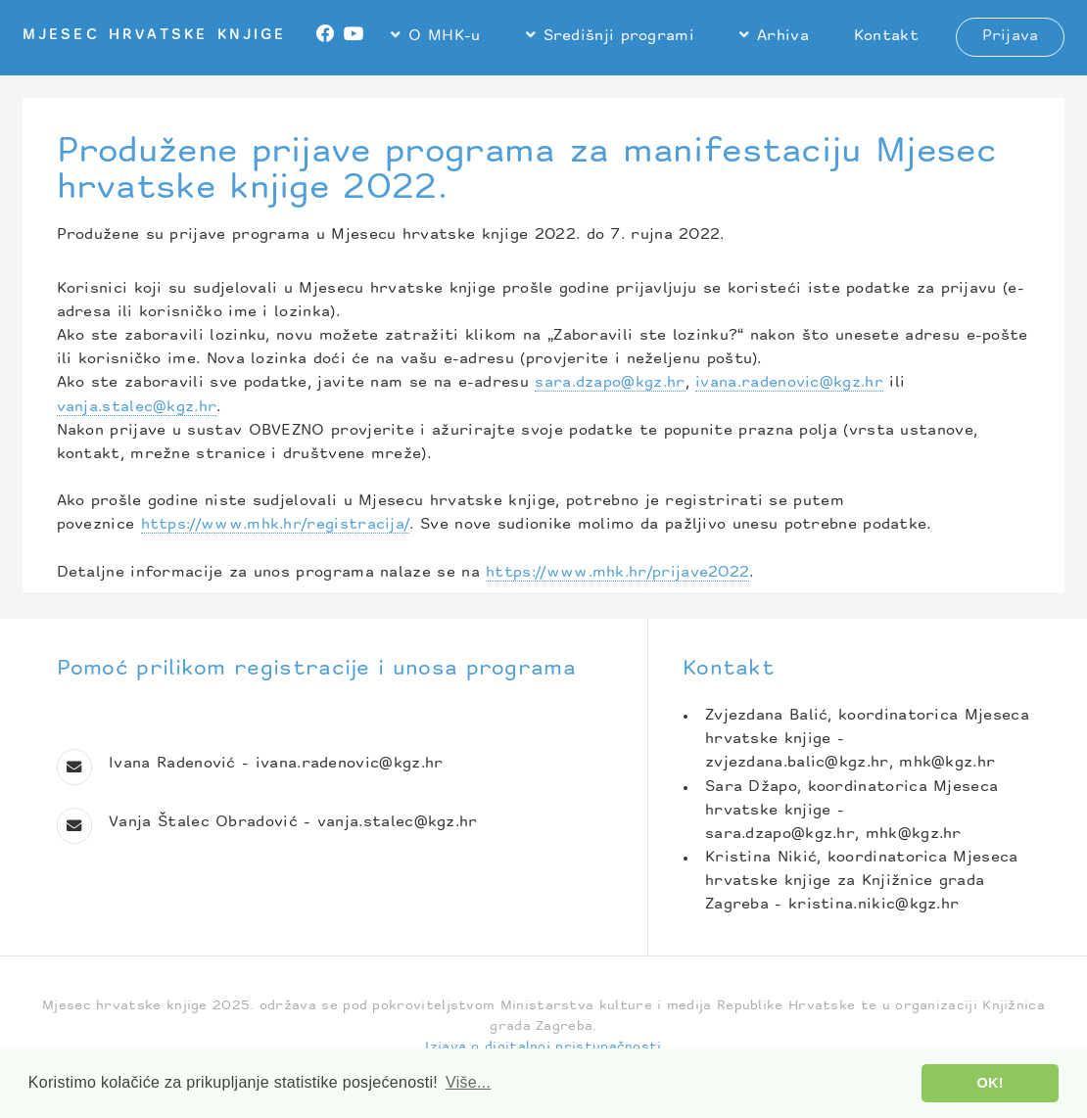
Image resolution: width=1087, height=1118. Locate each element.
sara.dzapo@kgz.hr (610, 383)
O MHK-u (444, 36)
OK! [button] (990, 1083)
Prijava (1010, 36)
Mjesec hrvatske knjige (154, 35)
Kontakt (886, 36)
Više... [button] (468, 1082)
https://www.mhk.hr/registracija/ (275, 525)
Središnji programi (619, 36)
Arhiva (783, 36)
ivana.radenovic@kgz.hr (789, 383)
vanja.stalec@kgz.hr (137, 407)
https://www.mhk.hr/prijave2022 (617, 573)
